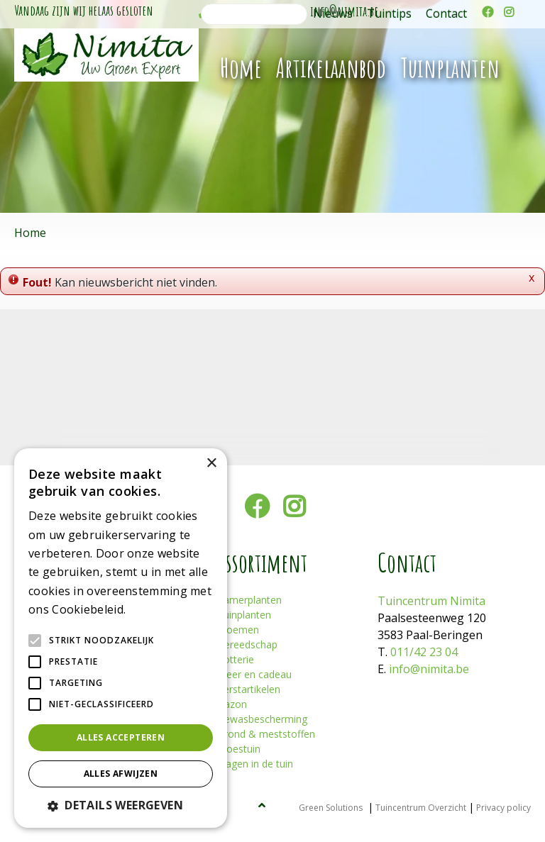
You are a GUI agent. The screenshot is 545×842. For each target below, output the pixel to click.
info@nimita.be (429, 669)
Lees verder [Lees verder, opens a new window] (153, 610)
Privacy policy (503, 808)
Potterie (235, 659)
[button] (120, 805)
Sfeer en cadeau (254, 674)
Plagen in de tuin (255, 763)
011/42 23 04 (424, 652)
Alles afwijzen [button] (121, 774)
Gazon (232, 704)
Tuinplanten (244, 614)
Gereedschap (247, 644)
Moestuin (238, 748)
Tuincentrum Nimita (431, 601)
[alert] (120, 638)
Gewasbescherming (262, 719)
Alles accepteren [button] (121, 737)
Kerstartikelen (248, 689)
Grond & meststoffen (266, 734)
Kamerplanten (249, 599)
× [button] (211, 463)
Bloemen (238, 629)
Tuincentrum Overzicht (420, 808)
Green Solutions (331, 808)
